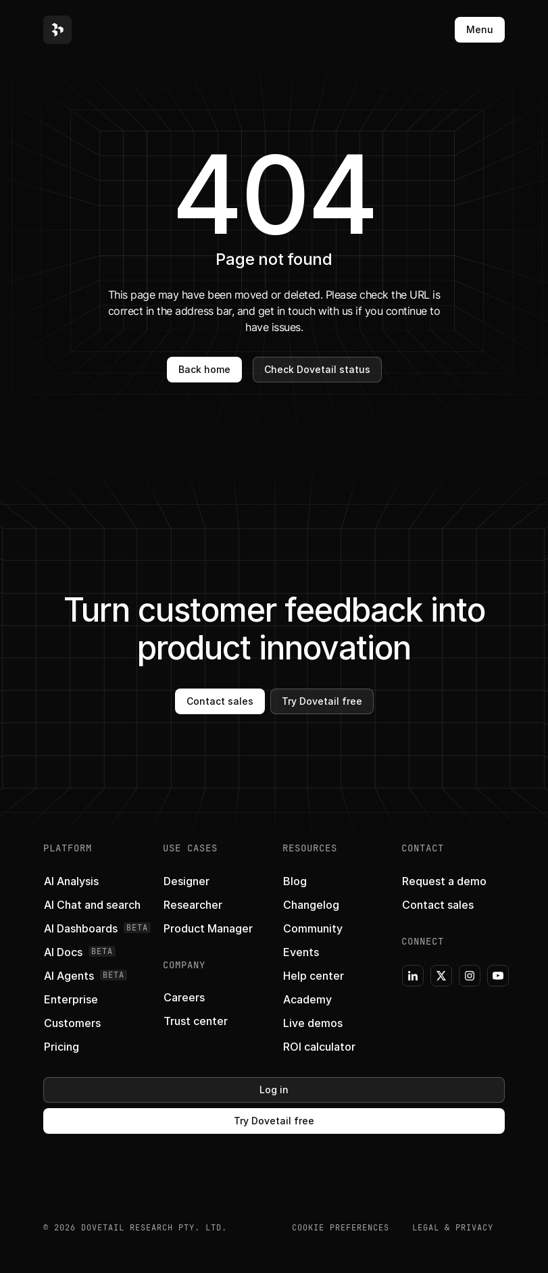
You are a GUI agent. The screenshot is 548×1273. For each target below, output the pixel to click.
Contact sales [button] (219, 701)
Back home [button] (204, 369)
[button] (57, 30)
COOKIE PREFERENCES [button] (340, 1227)
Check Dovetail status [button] (317, 369)
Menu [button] (479, 29)
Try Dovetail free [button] (322, 701)
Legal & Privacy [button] (452, 1227)
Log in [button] (274, 1089)
